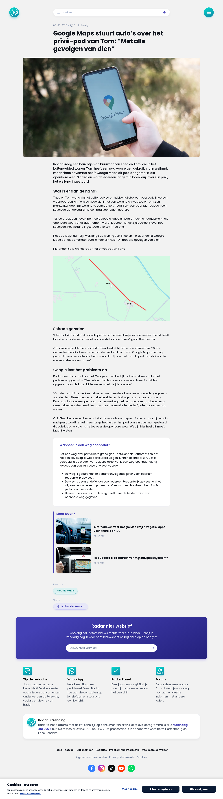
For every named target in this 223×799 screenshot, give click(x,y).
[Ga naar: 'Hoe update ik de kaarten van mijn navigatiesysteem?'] (113, 560)
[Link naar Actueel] (69, 750)
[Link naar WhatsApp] (131, 768)
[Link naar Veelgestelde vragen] (155, 750)
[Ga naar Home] (14, 12)
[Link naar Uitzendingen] (85, 750)
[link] (65, 591)
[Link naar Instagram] (101, 768)
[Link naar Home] (58, 750)
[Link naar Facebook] (91, 768)
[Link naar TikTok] (111, 768)
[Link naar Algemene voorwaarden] (91, 757)
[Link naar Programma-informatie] (124, 750)
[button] (164, 12)
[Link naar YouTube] (121, 768)
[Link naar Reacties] (101, 750)
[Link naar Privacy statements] (121, 757)
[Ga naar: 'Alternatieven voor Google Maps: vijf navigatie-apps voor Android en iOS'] (113, 531)
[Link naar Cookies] (142, 757)
